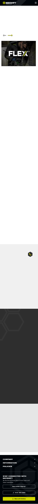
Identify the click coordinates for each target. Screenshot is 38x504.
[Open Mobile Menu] (36, 3)
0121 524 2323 (20, 492)
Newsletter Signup (18, 486)
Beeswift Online (20, 499)
